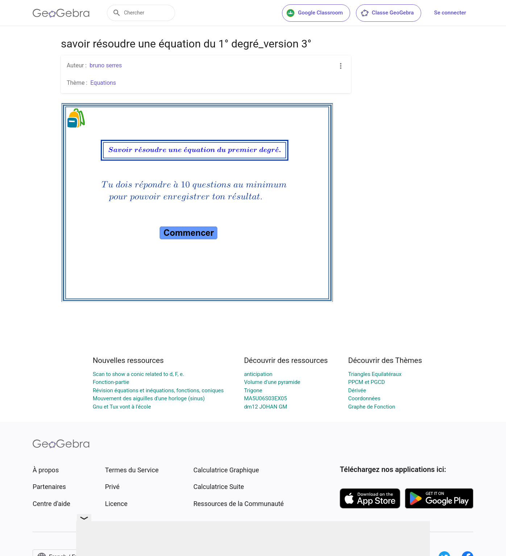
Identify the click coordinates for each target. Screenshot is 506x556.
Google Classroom (314, 13)
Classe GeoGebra (387, 13)
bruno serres (106, 65)
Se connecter (450, 12)
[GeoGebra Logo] (61, 13)
